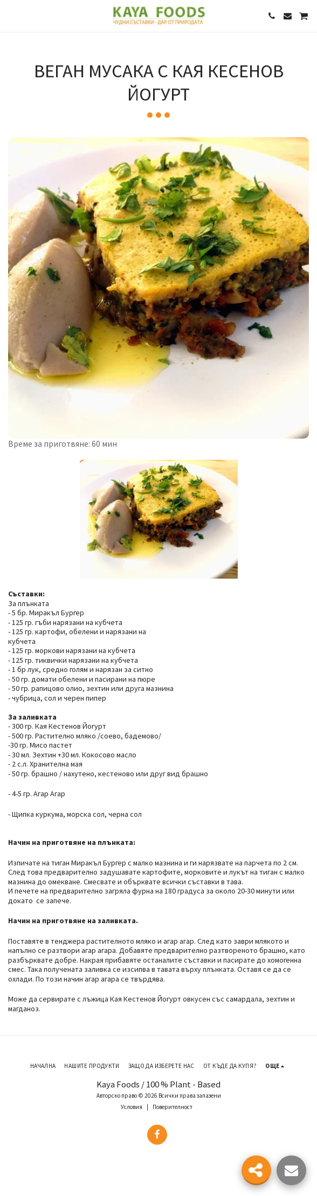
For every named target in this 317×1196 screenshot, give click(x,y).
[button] (12, 15)
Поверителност (172, 1107)
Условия (131, 1107)
